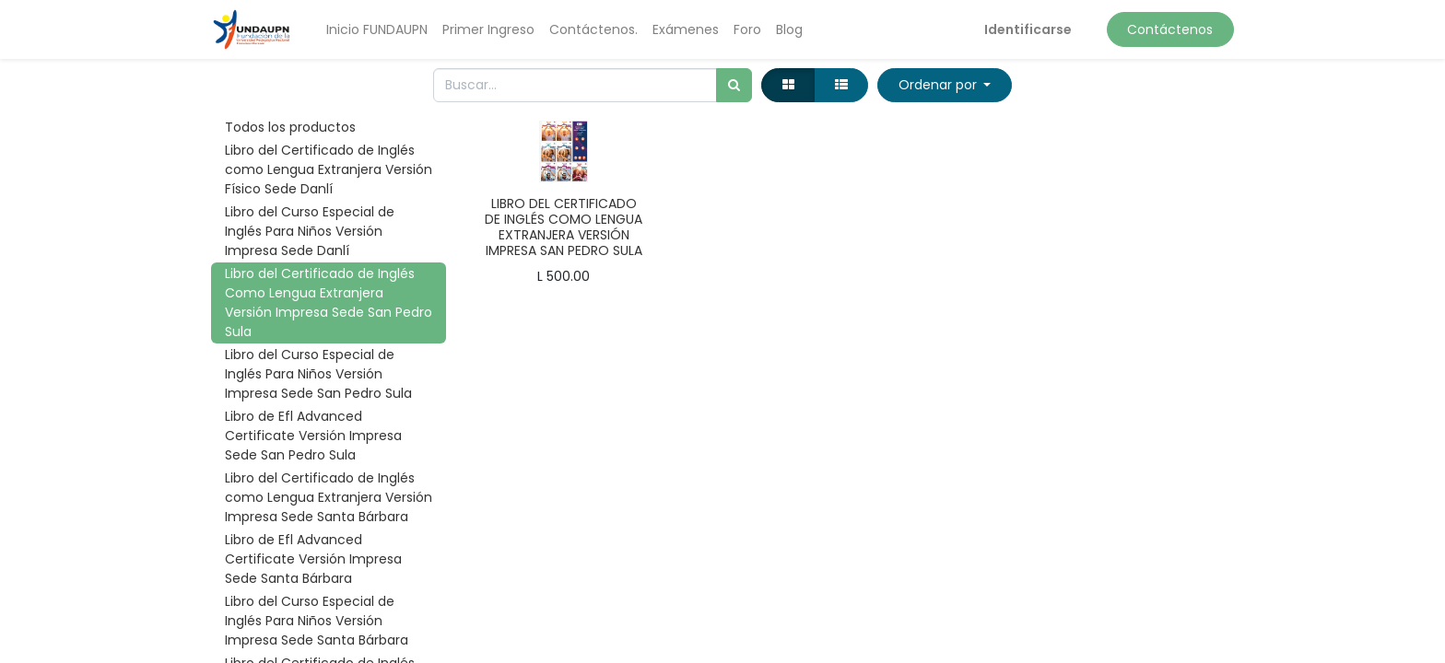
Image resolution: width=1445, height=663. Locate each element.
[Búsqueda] (734, 85)
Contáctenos (1170, 29)
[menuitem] (377, 30)
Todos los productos (290, 127)
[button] (944, 85)
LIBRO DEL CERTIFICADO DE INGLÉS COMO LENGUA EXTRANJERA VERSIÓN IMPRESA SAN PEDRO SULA (563, 226)
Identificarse (1028, 29)
